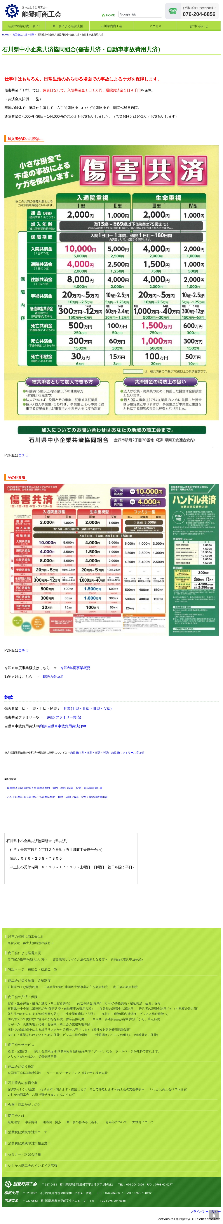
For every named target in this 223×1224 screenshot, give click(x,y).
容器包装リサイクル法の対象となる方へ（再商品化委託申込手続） (99, 959)
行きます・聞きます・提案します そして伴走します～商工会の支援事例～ (92, 1089)
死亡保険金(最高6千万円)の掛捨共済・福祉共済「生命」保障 (118, 1003)
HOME (110, 15)
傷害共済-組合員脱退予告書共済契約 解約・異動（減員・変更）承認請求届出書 (54, 788)
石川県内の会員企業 (23, 1083)
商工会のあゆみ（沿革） (83, 1122)
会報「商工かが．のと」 (26, 1104)
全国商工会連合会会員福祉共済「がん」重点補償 (126, 1019)
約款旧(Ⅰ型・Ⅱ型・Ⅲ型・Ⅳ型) (89, 752)
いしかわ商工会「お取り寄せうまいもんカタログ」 (43, 1094)
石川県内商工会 (111, 26)
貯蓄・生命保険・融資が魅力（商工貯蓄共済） (40, 1003)
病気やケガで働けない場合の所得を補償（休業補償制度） (47, 1019)
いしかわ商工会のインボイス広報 (32, 1165)
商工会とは (16, 1115)
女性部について (143, 1122)
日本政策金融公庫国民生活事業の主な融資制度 (76, 987)
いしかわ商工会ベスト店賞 (168, 1089)
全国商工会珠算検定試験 (24, 1073)
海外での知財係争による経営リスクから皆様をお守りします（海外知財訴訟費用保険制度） (70, 1029)
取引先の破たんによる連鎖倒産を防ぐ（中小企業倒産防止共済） (52, 1014)
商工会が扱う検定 (21, 1066)
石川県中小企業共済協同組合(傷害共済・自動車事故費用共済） (51, 1008)
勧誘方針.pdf (53, 676)
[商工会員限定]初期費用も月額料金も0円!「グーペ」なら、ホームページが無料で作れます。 (97, 1051)
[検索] (141, 14)
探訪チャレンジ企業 (21, 1089)
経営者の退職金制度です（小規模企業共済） (169, 1008)
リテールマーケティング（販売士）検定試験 (77, 1073)
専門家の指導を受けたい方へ (27, 959)
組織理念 (14, 1122)
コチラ (23, 455)
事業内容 (31, 1122)
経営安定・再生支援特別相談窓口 (31, 943)
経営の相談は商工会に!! (24, 26)
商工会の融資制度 (125, 987)
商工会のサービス (21, 1045)
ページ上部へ (214, 1215)
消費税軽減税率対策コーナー (29, 1132)
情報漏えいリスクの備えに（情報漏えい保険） (128, 1035)
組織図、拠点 (52, 1122)
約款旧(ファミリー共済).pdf (127, 752)
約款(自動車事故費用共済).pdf (62, 726)
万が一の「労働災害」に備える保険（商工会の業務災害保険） (50, 1024)
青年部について (116, 1122)
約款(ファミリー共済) (64, 717)
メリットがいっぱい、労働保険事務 (32, 1056)
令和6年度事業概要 (75, 668)
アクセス (155, 26)
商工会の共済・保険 (23, 34)
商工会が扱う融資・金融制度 (29, 980)
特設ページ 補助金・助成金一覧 (32, 969)
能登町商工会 (25, 1184)
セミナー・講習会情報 (24, 1154)
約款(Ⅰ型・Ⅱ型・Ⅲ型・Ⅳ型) (88, 708)
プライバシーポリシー (205, 1211)
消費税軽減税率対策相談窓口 (29, 1143)
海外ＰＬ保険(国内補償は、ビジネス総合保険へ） (136, 1014)
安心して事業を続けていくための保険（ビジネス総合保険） (49, 1035)
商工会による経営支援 (67, 26)
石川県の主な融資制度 (23, 987)
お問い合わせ (199, 26)
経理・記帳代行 (18, 1051)
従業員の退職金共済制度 (116, 1008)
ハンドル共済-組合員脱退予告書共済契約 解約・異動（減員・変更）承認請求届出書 (57, 797)
